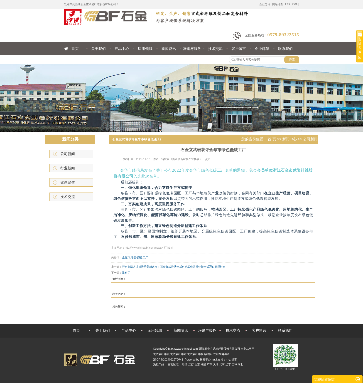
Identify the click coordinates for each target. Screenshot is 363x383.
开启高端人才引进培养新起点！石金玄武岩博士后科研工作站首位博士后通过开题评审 (174, 266)
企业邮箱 (262, 49)
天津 (215, 364)
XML (295, 4)
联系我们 (285, 49)
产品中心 (122, 49)
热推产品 (158, 364)
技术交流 (215, 49)
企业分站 (264, 4)
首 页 (272, 139)
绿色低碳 (136, 257)
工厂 (145, 257)
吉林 (234, 364)
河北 (240, 364)
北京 (222, 364)
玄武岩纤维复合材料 (199, 354)
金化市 (126, 257)
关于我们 (98, 49)
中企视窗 (231, 359)
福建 (203, 364)
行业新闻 (67, 168)
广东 (209, 364)
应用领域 (145, 49)
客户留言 (238, 49)
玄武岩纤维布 (178, 354)
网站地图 (277, 4)
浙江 (184, 364)
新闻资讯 (168, 49)
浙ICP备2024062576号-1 (168, 359)
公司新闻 (67, 154)
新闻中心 (289, 139)
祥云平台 (205, 359)
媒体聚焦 (67, 182)
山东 (197, 364)
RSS (287, 4)
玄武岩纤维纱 (161, 354)
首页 (75, 49)
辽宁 (228, 364)
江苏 (191, 364)
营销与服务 (192, 49)
